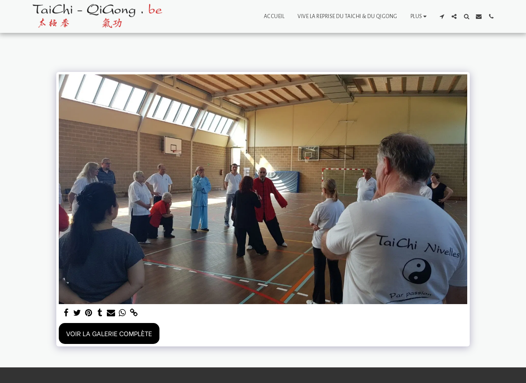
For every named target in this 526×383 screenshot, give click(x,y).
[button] (442, 16)
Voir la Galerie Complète (109, 333)
